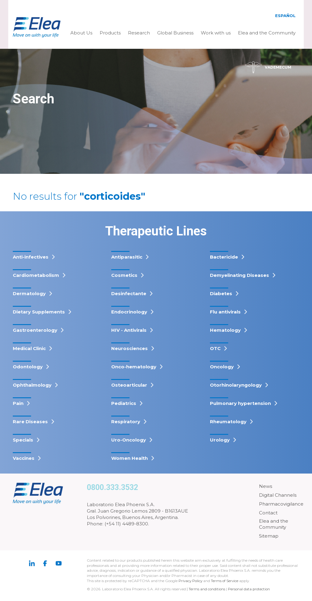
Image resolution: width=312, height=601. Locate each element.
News (265, 486)
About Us (81, 33)
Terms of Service (226, 580)
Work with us (216, 33)
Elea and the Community (267, 33)
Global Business (175, 33)
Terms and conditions (207, 589)
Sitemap (268, 536)
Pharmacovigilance (281, 504)
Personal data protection (250, 589)
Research (139, 33)
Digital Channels (277, 495)
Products (110, 33)
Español (285, 15)
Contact (268, 513)
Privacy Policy (191, 580)
